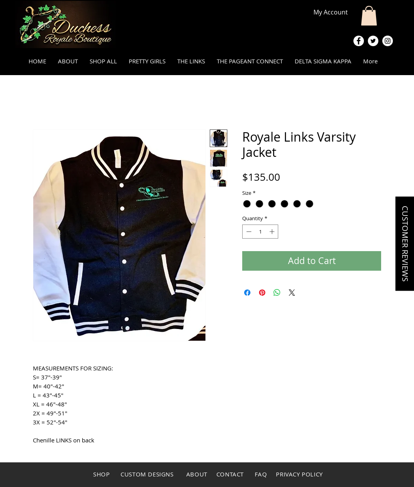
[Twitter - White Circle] (373, 41)
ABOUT (196, 474)
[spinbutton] (260, 231)
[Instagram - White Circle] (387, 41)
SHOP (101, 474)
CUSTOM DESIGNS (148, 474)
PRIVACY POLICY (299, 474)
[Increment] (272, 231)
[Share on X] (292, 292)
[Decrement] (248, 231)
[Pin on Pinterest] (262, 292)
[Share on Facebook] (247, 292)
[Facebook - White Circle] (358, 41)
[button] (369, 15)
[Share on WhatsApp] (277, 292)
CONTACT (229, 474)
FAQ (262, 474)
